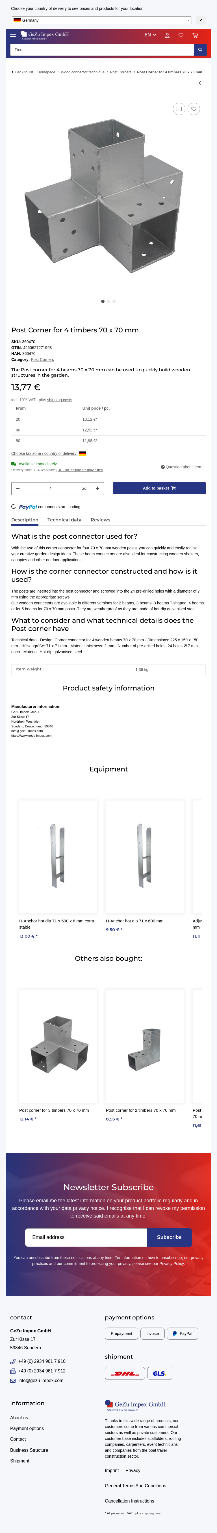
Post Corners (42, 359)
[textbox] (101, 20)
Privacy (132, 1470)
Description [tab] (24, 520)
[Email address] (86, 1237)
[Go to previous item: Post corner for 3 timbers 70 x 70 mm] (200, 83)
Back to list (24, 72)
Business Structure (29, 1450)
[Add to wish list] (194, 109)
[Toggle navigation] (13, 32)
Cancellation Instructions (129, 1501)
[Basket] (197, 35)
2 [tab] (108, 301)
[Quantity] (50, 489)
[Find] (102, 50)
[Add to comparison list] (179, 109)
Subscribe (169, 1237)
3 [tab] (114, 301)
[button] (150, 35)
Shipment (19, 1461)
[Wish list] (181, 35)
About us (19, 1417)
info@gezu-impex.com (36, 1380)
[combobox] (101, 20)
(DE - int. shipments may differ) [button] (80, 470)
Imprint (112, 1470)
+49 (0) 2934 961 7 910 (38, 1361)
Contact (18, 1439)
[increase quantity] (97, 489)
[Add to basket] (159, 488)
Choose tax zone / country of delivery (48, 453)
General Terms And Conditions (135, 1485)
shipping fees (151, 1513)
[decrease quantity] (18, 489)
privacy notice (88, 1208)
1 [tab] (103, 301)
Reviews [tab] (100, 520)
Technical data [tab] (64, 520)
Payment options (27, 1428)
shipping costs (59, 400)
